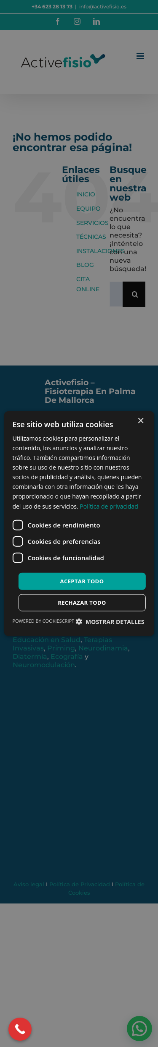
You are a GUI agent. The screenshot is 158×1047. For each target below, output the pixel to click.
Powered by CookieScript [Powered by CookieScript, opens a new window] (43, 621)
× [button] (140, 421)
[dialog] (79, 523)
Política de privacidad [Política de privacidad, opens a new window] (109, 506)
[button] (109, 622)
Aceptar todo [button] (82, 581)
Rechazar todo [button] (82, 602)
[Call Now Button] (20, 1029)
